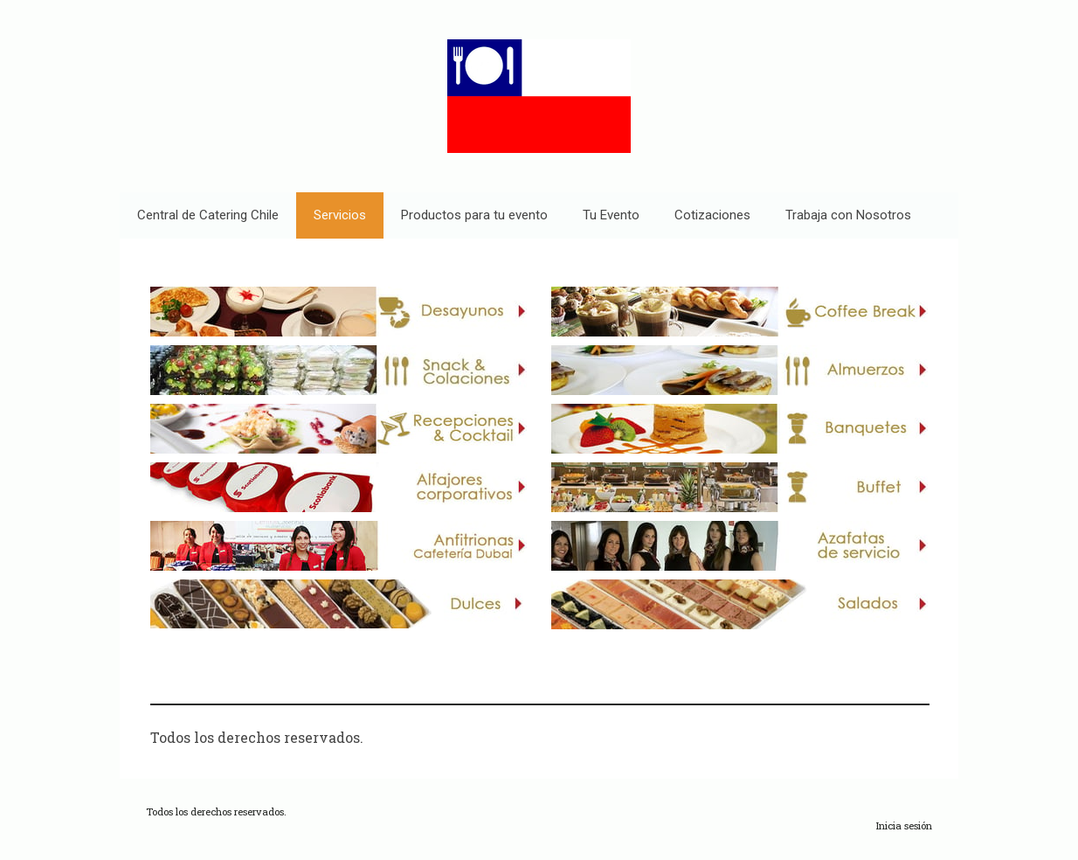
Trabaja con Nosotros (848, 215)
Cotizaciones (712, 215)
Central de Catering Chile (208, 215)
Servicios (340, 215)
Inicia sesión (904, 825)
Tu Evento (611, 215)
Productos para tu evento (474, 215)
